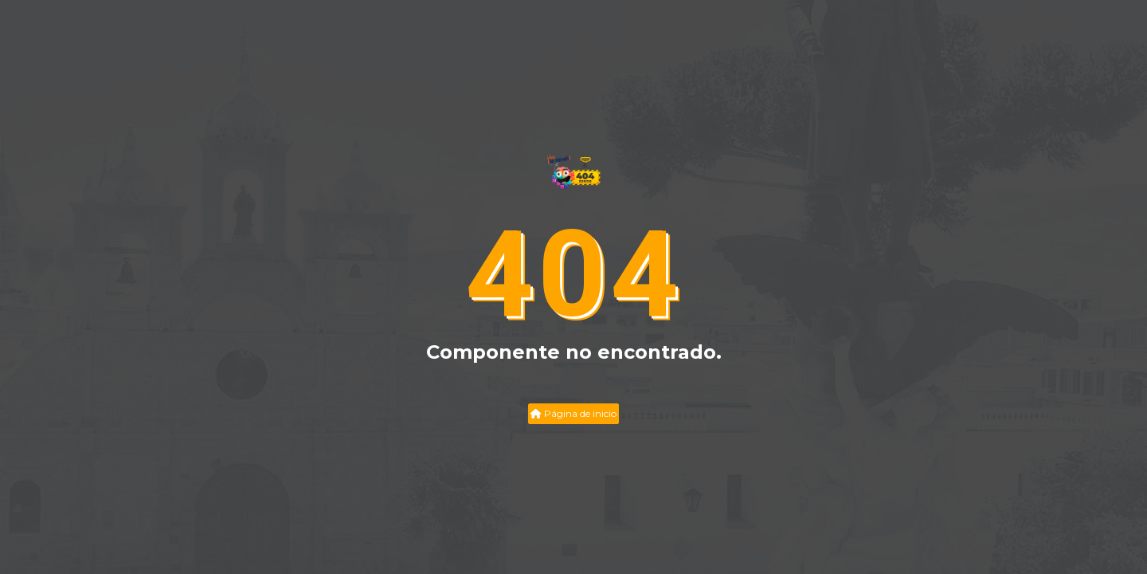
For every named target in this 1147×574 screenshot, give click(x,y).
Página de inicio (573, 413)
